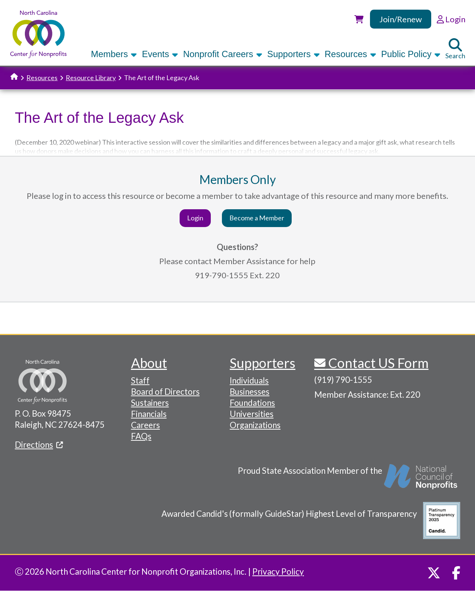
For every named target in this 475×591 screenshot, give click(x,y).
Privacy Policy (278, 572)
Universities (251, 414)
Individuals (249, 380)
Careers (145, 425)
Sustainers (150, 403)
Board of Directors (165, 392)
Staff (140, 380)
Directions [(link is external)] (39, 445)
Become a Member (256, 218)
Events (160, 54)
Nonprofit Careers (222, 54)
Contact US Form (377, 363)
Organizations (255, 425)
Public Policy (410, 54)
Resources (350, 54)
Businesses (249, 392)
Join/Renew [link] (400, 19)
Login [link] (451, 19)
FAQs (141, 436)
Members (114, 54)
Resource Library (91, 77)
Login (195, 218)
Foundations (252, 403)
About (149, 363)
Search (455, 49)
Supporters (293, 54)
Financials (149, 414)
